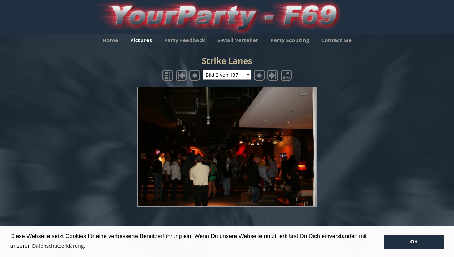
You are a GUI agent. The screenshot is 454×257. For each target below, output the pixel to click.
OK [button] (414, 241)
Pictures (141, 40)
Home (110, 40)
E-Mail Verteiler (237, 40)
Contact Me (336, 40)
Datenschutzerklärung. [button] (58, 245)
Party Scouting (289, 40)
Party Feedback (184, 40)
